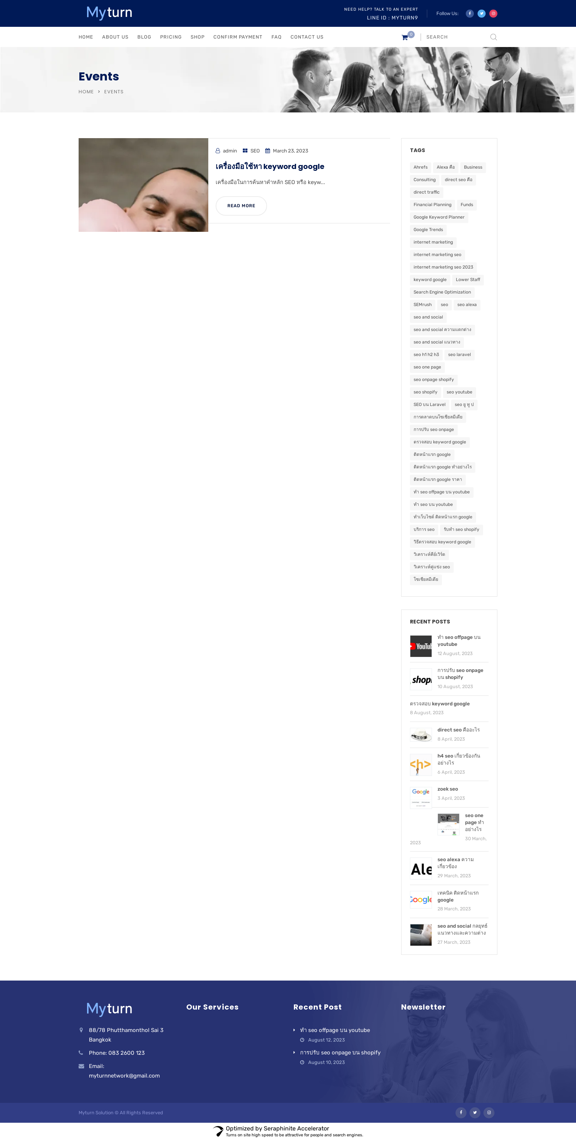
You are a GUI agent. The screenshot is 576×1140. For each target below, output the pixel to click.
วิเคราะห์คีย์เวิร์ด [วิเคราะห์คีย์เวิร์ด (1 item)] (429, 554)
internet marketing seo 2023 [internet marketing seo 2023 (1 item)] (443, 267)
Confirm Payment (238, 37)
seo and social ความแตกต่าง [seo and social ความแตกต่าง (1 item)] (442, 329)
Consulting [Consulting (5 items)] (425, 179)
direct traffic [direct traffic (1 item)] (427, 192)
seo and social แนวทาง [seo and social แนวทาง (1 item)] (437, 342)
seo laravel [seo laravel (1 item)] (459, 354)
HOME (86, 37)
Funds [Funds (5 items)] (467, 204)
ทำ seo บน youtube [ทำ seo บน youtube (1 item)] (433, 504)
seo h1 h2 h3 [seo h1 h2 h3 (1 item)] (426, 354)
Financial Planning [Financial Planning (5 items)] (432, 204)
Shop (198, 37)
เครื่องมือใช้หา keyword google (270, 166)
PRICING (171, 37)
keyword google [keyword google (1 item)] (430, 279)
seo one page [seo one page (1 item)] (427, 367)
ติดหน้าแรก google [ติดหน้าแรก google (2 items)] (432, 454)
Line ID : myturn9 (392, 18)
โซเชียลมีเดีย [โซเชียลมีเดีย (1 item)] (426, 579)
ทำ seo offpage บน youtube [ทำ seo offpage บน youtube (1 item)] (442, 492)
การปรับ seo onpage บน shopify (340, 1052)
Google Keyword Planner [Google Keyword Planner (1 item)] (439, 217)
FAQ (276, 37)
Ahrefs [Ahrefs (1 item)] (421, 167)
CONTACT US (307, 37)
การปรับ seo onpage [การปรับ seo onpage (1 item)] (434, 429)
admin (230, 151)
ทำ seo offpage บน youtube (335, 1030)
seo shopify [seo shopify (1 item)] (426, 392)
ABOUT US (115, 37)
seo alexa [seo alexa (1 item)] (467, 304)
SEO (255, 151)
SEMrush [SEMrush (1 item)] (423, 304)
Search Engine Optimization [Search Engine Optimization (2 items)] (442, 292)
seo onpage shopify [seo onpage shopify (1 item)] (434, 379)
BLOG (144, 37)
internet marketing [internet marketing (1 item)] (433, 242)
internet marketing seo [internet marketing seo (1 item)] (437, 254)
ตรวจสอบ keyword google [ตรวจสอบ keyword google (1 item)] (440, 442)
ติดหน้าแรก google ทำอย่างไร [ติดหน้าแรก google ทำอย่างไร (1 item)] (443, 467)
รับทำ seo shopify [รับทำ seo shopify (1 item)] (461, 529)
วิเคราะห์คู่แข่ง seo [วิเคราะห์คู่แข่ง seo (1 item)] (432, 566)
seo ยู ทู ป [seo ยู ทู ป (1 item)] (464, 404)
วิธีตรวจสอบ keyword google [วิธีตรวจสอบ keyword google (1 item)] (442, 541)
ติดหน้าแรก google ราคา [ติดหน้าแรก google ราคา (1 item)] (438, 479)
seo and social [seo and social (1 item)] (428, 317)
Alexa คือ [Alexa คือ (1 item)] (446, 167)
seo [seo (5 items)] (444, 304)
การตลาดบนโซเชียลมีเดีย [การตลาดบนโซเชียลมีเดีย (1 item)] (438, 417)
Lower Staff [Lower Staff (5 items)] (468, 279)
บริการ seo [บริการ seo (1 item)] (424, 529)
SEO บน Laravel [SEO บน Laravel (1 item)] (430, 404)
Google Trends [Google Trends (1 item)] (428, 229)
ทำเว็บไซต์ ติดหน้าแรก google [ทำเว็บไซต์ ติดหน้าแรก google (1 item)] (443, 516)
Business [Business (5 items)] (473, 167)
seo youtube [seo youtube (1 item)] (459, 392)
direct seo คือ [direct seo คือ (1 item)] (458, 179)
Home (86, 91)
